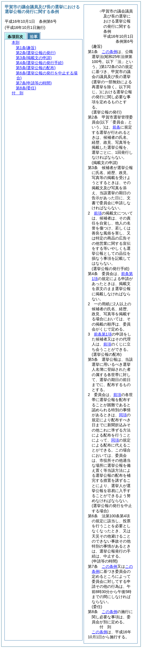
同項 (123, 415)
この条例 (109, 51)
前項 (98, 213)
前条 (116, 127)
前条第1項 (103, 334)
